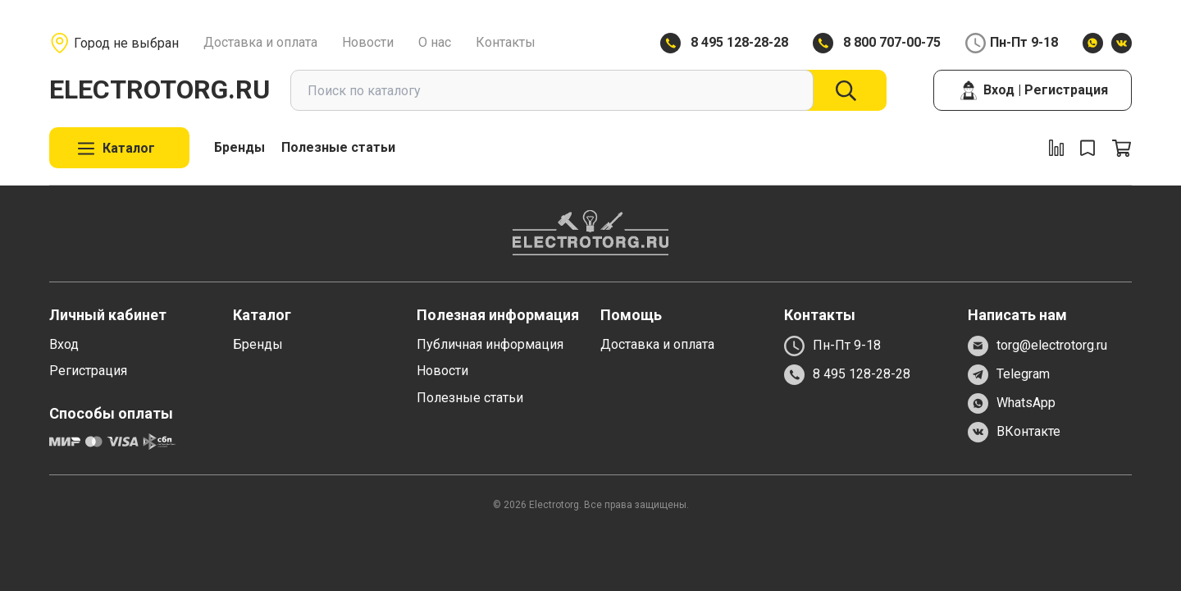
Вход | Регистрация (1033, 90)
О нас (434, 42)
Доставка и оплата (260, 42)
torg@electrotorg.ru (1037, 346)
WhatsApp (1012, 403)
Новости (368, 42)
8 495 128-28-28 (739, 42)
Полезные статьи (338, 147)
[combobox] (552, 90)
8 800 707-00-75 (892, 42)
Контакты (506, 42)
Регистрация (88, 370)
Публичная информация (490, 344)
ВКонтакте (1014, 432)
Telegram (1009, 374)
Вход (64, 344)
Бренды (239, 147)
